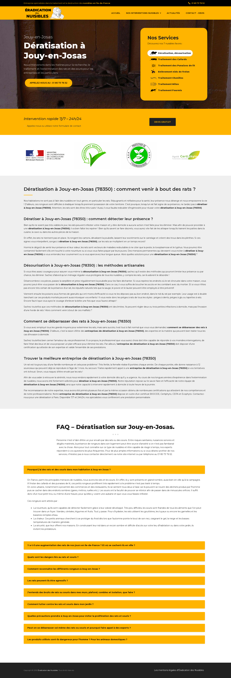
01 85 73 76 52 (196, 3)
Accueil (115, 13)
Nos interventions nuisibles (143, 13)
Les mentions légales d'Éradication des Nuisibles (179, 670)
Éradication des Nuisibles (48, 670)
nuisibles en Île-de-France (96, 3)
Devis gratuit (162, 122)
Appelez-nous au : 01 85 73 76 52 (48, 82)
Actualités (173, 13)
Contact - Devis (195, 13)
